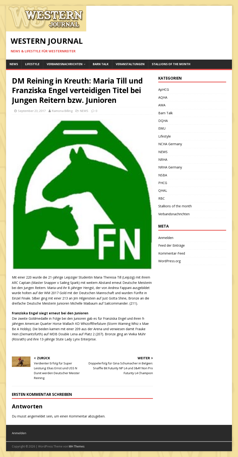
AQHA (162, 97)
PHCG (162, 183)
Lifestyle (32, 64)
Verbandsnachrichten (65, 64)
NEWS (14, 64)
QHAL (162, 190)
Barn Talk (101, 64)
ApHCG (163, 89)
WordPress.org (169, 261)
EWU (161, 128)
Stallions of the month (171, 64)
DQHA (163, 120)
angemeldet (36, 416)
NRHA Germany (170, 167)
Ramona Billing (62, 111)
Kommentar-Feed (171, 253)
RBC (161, 198)
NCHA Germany (170, 144)
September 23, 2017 (32, 111)
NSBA (162, 175)
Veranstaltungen (130, 64)
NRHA (162, 159)
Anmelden (165, 237)
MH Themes (76, 446)
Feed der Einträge (171, 245)
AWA (161, 105)
